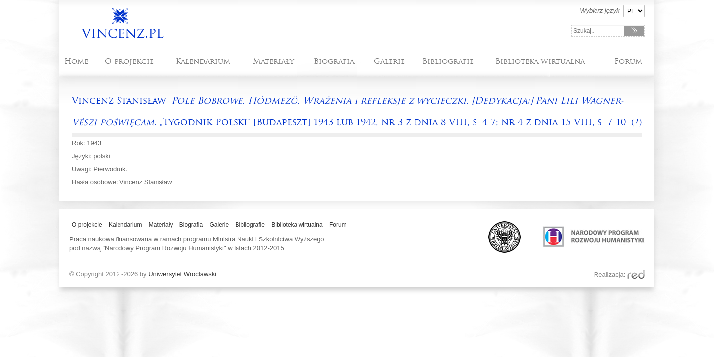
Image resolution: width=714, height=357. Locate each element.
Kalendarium (203, 61)
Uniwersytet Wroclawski (182, 274)
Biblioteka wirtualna (540, 61)
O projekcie (129, 61)
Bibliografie (448, 61)
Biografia (334, 61)
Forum (628, 61)
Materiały (273, 61)
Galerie (389, 61)
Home (76, 61)
